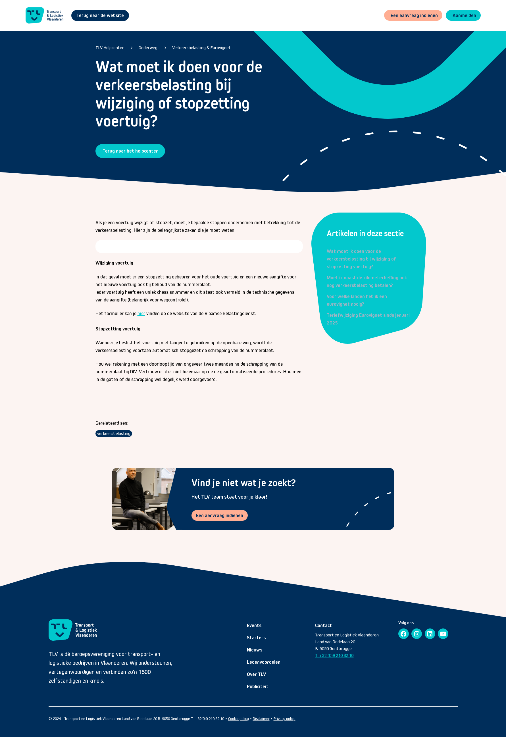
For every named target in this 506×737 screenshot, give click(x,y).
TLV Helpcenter (109, 47)
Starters (256, 638)
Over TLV (256, 675)
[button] (463, 15)
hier (141, 314)
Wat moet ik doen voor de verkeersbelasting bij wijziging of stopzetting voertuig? (361, 259)
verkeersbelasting (113, 433)
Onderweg (148, 47)
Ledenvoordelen (263, 662)
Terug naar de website (100, 15)
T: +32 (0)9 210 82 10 (334, 656)
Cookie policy (238, 719)
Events (254, 626)
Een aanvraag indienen (220, 515)
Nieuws (254, 650)
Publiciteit (257, 687)
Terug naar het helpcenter (130, 151)
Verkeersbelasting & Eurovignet (201, 47)
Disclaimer (261, 719)
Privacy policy (284, 719)
